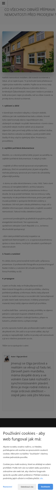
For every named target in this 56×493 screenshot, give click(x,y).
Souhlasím (45, 487)
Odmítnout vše (27, 487)
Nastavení (7, 486)
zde (41, 478)
